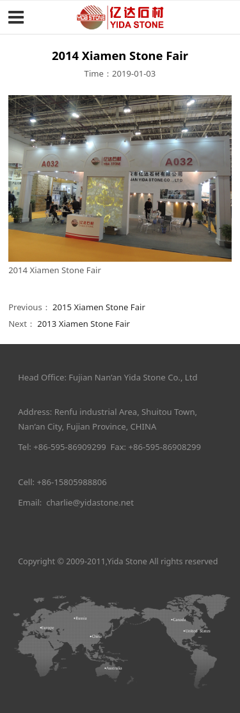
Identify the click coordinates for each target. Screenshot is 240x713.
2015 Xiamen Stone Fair (98, 307)
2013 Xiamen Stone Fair (83, 323)
